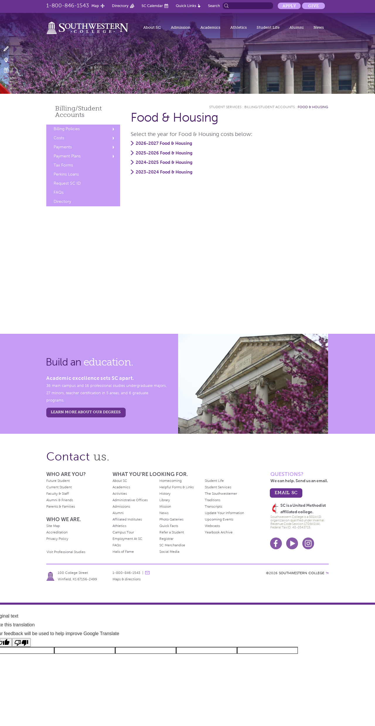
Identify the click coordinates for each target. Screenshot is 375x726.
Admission (180, 27)
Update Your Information (224, 513)
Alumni (296, 27)
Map (95, 6)
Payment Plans (67, 156)
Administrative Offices (130, 500)
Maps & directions (126, 579)
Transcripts (213, 506)
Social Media (169, 552)
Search (214, 6)
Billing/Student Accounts (269, 107)
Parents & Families (60, 506)
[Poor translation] (21, 642)
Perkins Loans (66, 174)
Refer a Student (171, 532)
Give (313, 6)
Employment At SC (127, 539)
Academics (210, 27)
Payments (63, 147)
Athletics (238, 27)
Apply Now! (9, 49)
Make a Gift (9, 70)
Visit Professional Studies (66, 552)
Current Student (59, 487)
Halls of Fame (123, 552)
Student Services (225, 107)
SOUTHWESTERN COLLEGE (301, 573)
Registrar (166, 539)
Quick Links (186, 6)
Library (164, 500)
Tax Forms (63, 165)
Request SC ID (67, 183)
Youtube (292, 543)
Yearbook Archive (219, 532)
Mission (165, 506)
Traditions (212, 500)
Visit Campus (9, 59)
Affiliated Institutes (127, 519)
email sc (286, 492)
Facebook (276, 543)
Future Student (58, 481)
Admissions (121, 506)
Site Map (53, 526)
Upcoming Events (219, 519)
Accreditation (57, 532)
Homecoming (170, 481)
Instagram (308, 543)
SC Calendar (152, 6)
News (318, 27)
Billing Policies (67, 129)
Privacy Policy (57, 539)
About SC (152, 27)
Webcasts (212, 526)
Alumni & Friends (59, 500)
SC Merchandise (172, 545)
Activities (119, 494)
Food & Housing (313, 107)
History (165, 494)
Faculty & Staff (57, 494)
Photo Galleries (171, 519)
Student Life (268, 27)
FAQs (59, 192)
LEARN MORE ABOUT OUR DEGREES (86, 412)
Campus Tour (123, 532)
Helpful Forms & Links (176, 487)
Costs (59, 138)
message (147, 572)
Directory (120, 6)
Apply (289, 6)
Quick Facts (168, 526)
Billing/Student (78, 111)
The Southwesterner (221, 494)
